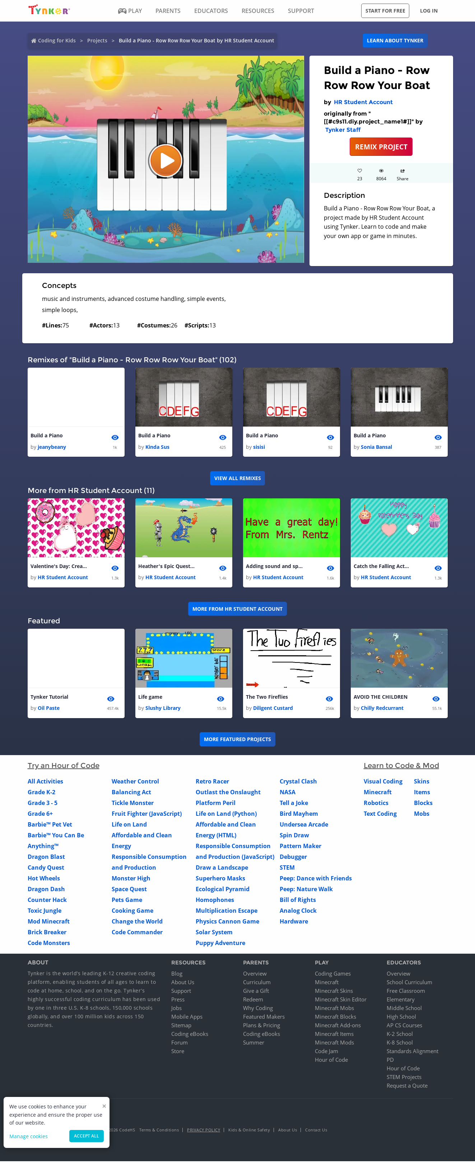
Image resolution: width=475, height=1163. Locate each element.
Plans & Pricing (261, 1027)
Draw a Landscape (222, 870)
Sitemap (181, 1027)
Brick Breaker (47, 934)
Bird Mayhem (299, 816)
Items (422, 794)
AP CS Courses (404, 1027)
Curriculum (257, 983)
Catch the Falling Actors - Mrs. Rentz (382, 567)
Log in (429, 10)
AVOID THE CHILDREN (381, 698)
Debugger (293, 859)
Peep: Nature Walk (306, 891)
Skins (421, 783)
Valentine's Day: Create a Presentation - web (59, 567)
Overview (255, 975)
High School (401, 1018)
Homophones (215, 902)
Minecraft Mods (334, 1044)
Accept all (86, 1136)
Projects (97, 40)
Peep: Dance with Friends (316, 880)
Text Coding (380, 816)
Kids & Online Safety (249, 1131)
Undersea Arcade (304, 827)
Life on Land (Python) (226, 816)
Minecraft (378, 794)
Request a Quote (407, 1087)
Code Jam (326, 1052)
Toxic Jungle (44, 913)
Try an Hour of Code (63, 767)
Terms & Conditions (159, 1131)
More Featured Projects (237, 741)
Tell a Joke (294, 805)
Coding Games (333, 975)
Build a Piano (47, 435)
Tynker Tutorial (49, 698)
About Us (182, 983)
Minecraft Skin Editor (341, 1001)
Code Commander (137, 934)
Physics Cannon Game (227, 923)
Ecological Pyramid (223, 891)
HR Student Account (363, 102)
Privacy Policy (203, 1131)
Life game (150, 698)
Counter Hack (47, 902)
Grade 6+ (40, 816)
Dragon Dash (46, 891)
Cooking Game (132, 913)
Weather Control (135, 783)
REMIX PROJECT (381, 146)
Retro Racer (212, 783)
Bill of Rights (298, 902)
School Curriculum (409, 983)
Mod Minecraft (49, 923)
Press (178, 1001)
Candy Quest (46, 870)
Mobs (421, 816)
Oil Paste (49, 710)
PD (390, 1061)
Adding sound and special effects (274, 567)
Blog (176, 975)
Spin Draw (294, 837)
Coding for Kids (57, 40)
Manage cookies (28, 1136)
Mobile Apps (186, 1018)
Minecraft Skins (334, 992)
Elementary (401, 1001)
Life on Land (129, 827)
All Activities (45, 783)
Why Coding (258, 1009)
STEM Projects (404, 1078)
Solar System (214, 934)
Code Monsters (49, 945)
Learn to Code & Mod (401, 767)
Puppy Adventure (220, 945)
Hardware (294, 923)
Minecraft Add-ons (338, 1027)
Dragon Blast (46, 859)
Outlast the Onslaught (228, 794)
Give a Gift (256, 992)
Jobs (176, 1009)
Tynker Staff (342, 129)
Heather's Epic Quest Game (167, 567)
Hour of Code (331, 1061)
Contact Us (316, 1131)
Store (177, 1052)
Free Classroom (406, 992)
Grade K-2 (41, 794)
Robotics (376, 805)
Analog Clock (298, 913)
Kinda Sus (157, 447)
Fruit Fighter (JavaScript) (147, 816)
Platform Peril (216, 805)
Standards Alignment (412, 1052)
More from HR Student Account (237, 609)
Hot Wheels (44, 880)
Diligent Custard (273, 710)
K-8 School (400, 1044)
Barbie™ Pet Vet (50, 827)
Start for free (385, 10)
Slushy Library (163, 710)
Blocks (423, 805)
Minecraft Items (334, 1035)
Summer (253, 1044)
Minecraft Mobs (334, 1009)
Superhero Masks (220, 880)
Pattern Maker (300, 848)
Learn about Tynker (395, 40)
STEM (287, 870)
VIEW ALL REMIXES (237, 478)
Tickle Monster (133, 805)
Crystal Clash (298, 783)
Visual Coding (383, 783)
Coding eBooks (189, 1035)
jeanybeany (52, 447)
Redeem (253, 1001)
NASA (287, 794)
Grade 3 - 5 (42, 805)
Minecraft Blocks (335, 1018)
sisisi (259, 447)
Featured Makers (264, 1018)
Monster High (131, 880)
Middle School (404, 1009)
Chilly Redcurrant (382, 710)
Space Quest (129, 891)
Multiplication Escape (226, 913)
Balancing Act (131, 794)
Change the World (137, 923)
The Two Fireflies (267, 698)
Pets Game (127, 902)
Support (181, 992)
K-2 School (400, 1035)
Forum (179, 1044)
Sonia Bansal (376, 447)
